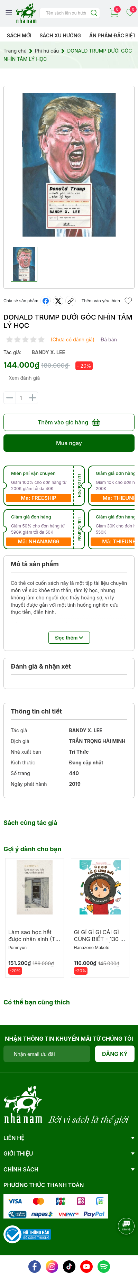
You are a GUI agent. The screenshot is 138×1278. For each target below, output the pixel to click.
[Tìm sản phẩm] (69, 13)
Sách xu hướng (60, 35)
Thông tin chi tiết (36, 711)
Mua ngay (69, 443)
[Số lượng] (20, 398)
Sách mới (19, 35)
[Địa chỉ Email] (46, 1054)
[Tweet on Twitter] (58, 301)
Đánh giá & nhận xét (41, 666)
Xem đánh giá (24, 378)
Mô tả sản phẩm (35, 564)
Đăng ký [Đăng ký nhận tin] (115, 1053)
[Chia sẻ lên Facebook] (45, 301)
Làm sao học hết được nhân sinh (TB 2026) (33, 939)
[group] (69, 165)
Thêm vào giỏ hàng (69, 422)
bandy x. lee (48, 352)
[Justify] (94, 13)
